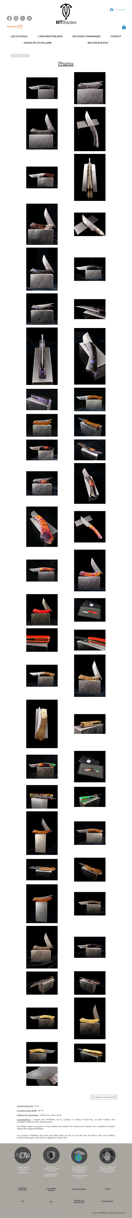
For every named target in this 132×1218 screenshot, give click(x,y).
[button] (124, 26)
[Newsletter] (15, 26)
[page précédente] (20, 55)
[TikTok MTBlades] (29, 18)
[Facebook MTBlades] (9, 18)
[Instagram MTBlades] (16, 18)
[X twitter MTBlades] (22, 18)
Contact (107, 1189)
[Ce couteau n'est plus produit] (104, 1097)
